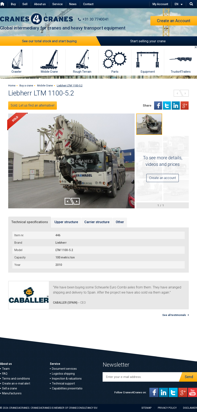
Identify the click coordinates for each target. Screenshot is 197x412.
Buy (13, 4)
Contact (88, 4)
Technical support (63, 383)
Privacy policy (167, 407)
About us (40, 4)
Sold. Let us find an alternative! (32, 105)
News (73, 4)
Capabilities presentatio (67, 388)
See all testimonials (174, 315)
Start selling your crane (132, 41)
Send (188, 377)
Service (57, 4)
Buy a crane (26, 85)
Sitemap (146, 407)
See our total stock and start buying (60, 41)
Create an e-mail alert (16, 383)
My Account (160, 4)
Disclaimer (190, 407)
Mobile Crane (45, 85)
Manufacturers (12, 393)
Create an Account (173, 20)
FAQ (4, 373)
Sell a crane (9, 388)
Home (11, 85)
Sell (24, 4)
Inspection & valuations (67, 378)
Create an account (162, 178)
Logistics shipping (63, 373)
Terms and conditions (16, 378)
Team (6, 368)
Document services (64, 368)
